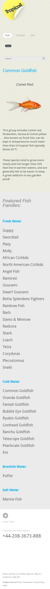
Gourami (10, 285)
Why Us (37, 574)
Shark (7, 333)
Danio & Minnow (16, 319)
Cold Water (11, 382)
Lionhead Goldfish (18, 425)
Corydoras (11, 353)
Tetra (7, 346)
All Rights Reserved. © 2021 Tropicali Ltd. (17, 582)
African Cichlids (16, 257)
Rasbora (9, 326)
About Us (30, 574)
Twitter (5, 515)
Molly (7, 251)
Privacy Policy (39, 582)
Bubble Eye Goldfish (19, 411)
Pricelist (20, 35)
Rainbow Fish (13, 305)
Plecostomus (13, 360)
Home (5, 574)
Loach (8, 340)
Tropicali (14, 10)
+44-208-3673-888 (22, 536)
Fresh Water (12, 221)
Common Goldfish (18, 390)
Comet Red (24, 84)
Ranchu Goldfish (16, 432)
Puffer (8, 475)
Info (33, 35)
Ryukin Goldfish (16, 418)
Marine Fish (12, 499)
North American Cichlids (23, 264)
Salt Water (11, 490)
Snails (7, 367)
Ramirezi (10, 278)
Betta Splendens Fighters (23, 299)
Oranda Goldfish (16, 397)
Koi (5, 452)
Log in (8, 46)
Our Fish (12, 574)
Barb (7, 312)
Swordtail (10, 237)
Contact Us (7, 577)
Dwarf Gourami (15, 292)
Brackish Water (14, 467)
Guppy (8, 230)
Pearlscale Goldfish (18, 445)
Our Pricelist (20, 574)
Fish (7, 35)
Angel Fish (11, 271)
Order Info (16, 577)
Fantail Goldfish (16, 404)
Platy (7, 244)
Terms (5, 585)
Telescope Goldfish (18, 438)
